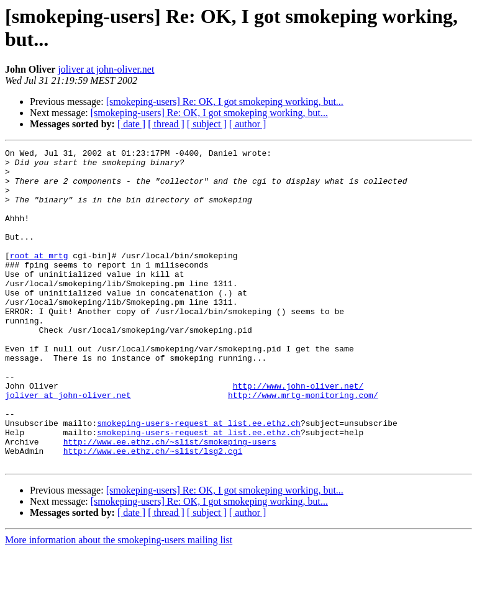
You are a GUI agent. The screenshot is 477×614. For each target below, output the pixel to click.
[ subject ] (207, 124)
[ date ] (131, 124)
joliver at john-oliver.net (106, 69)
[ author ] (247, 124)
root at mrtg (39, 277)
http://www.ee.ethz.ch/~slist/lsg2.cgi (153, 512)
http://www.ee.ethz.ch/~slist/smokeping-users (169, 501)
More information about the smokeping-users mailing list (118, 603)
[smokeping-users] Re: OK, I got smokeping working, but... (224, 101)
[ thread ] (166, 124)
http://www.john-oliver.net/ (298, 434)
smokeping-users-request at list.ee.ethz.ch (199, 478)
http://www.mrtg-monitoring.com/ (303, 445)
